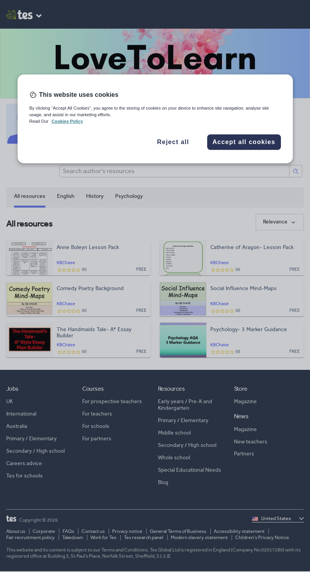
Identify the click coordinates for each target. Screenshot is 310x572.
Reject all (173, 142)
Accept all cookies (243, 142)
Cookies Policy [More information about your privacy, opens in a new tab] (67, 121)
